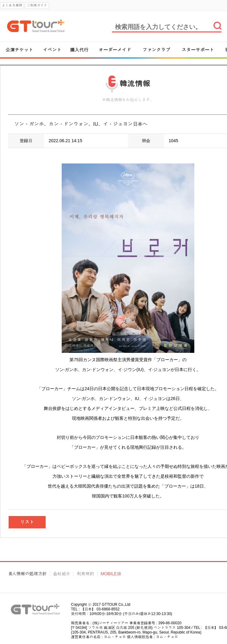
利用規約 (85, 574)
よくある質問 (12, 5)
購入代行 (79, 49)
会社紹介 (61, 574)
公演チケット (19, 49)
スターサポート (198, 49)
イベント (52, 49)
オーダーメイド (115, 49)
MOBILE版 (111, 574)
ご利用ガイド (37, 5)
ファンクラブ (156, 49)
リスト (27, 522)
